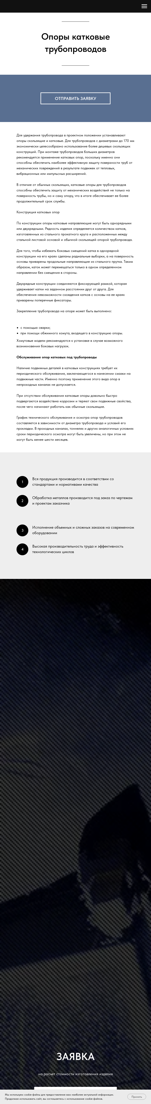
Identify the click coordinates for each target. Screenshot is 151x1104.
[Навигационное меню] (144, 6)
